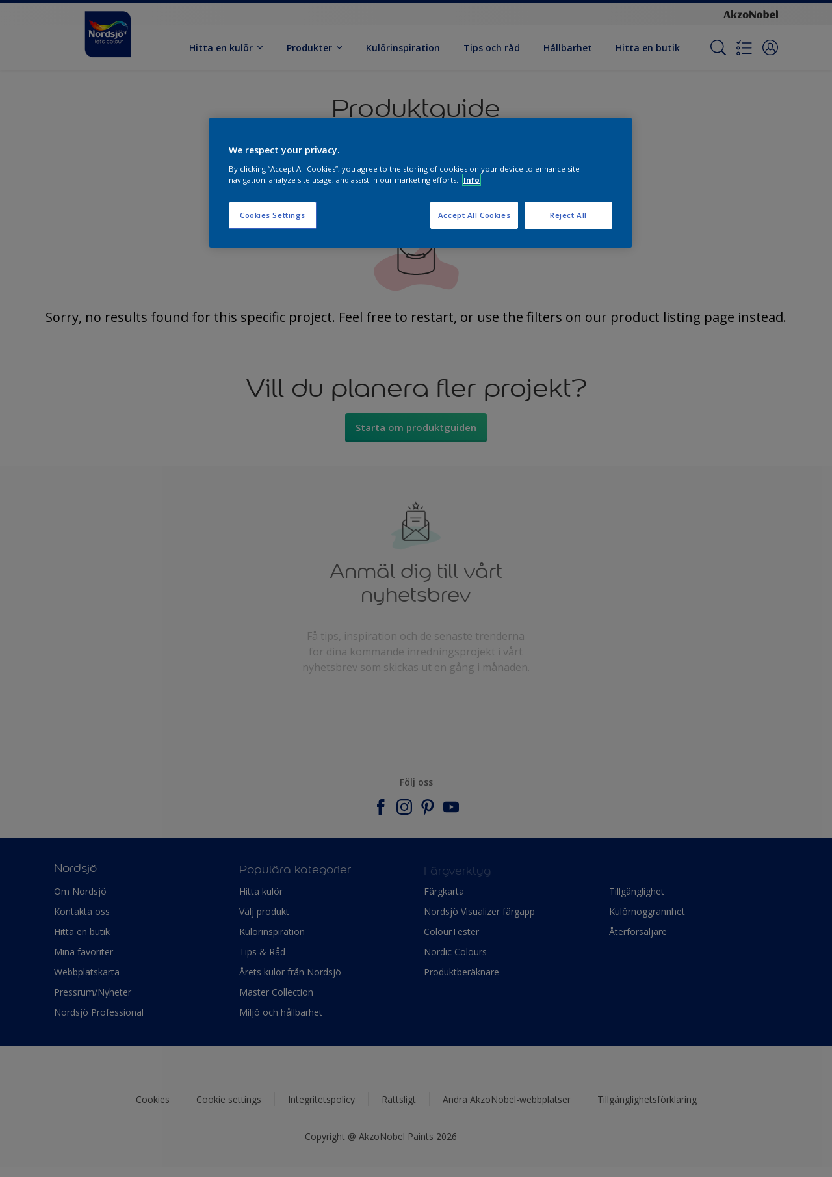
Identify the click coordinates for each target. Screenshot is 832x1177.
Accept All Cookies (474, 215)
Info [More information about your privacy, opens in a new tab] (471, 180)
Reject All (568, 215)
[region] (420, 183)
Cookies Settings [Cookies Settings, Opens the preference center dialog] (273, 215)
